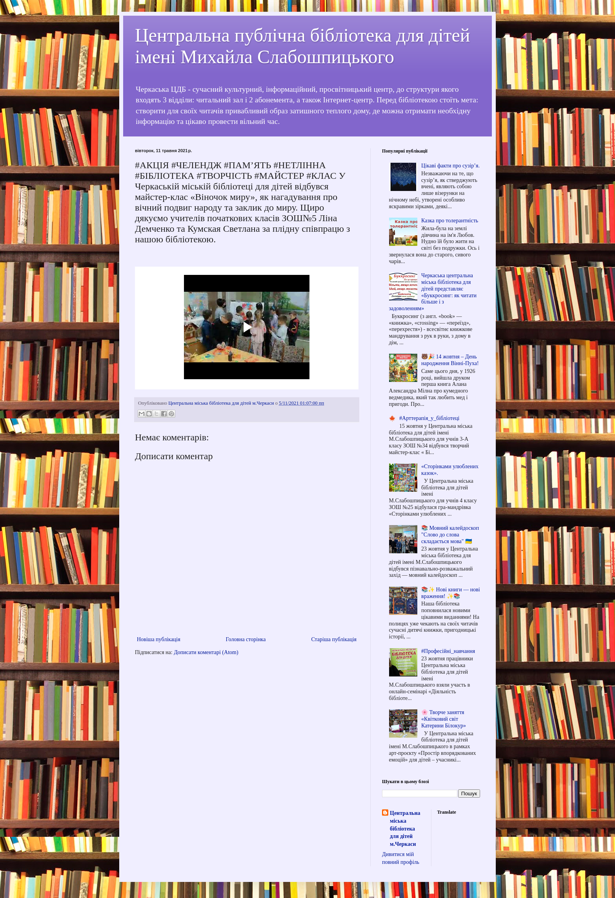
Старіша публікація (334, 639)
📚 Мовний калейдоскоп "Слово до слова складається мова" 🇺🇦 (450, 534)
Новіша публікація (158, 639)
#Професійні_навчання (448, 651)
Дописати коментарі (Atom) (206, 652)
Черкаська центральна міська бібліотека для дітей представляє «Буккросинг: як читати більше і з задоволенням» (433, 292)
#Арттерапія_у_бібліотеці (429, 418)
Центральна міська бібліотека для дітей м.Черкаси (405, 828)
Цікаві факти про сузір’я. (450, 166)
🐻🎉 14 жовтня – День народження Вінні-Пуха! (450, 360)
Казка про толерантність (449, 221)
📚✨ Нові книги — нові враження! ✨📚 (450, 593)
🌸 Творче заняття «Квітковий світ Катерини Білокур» (443, 719)
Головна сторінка (246, 639)
